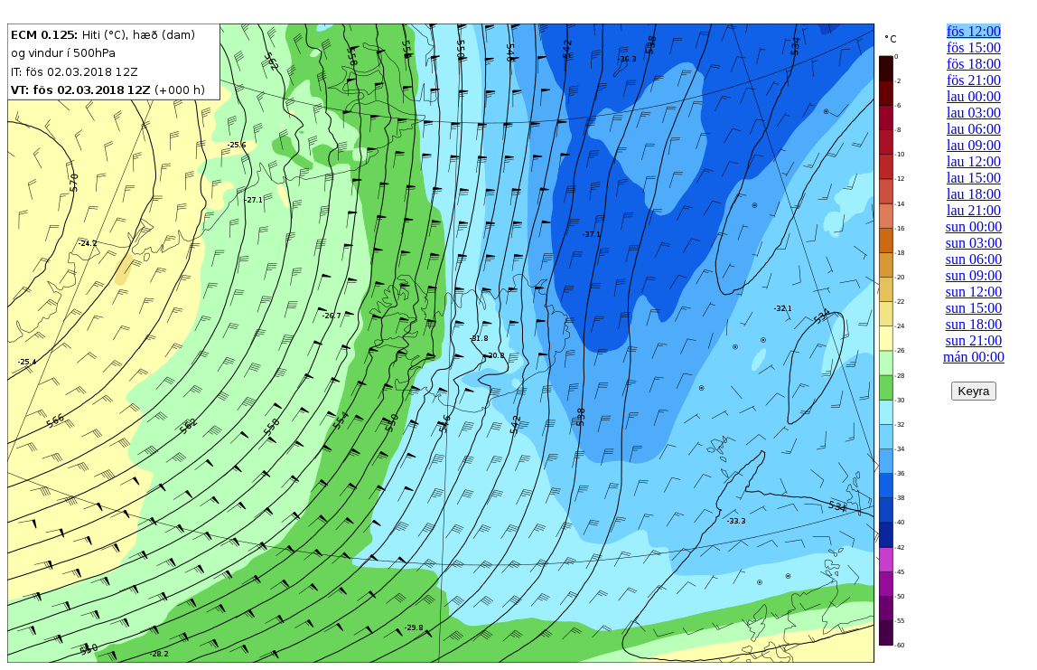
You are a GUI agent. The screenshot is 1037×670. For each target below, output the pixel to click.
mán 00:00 (973, 356)
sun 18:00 (974, 324)
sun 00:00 (974, 226)
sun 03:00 (974, 242)
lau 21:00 (974, 210)
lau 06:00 (974, 129)
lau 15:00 (974, 177)
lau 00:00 (974, 96)
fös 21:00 (974, 80)
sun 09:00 (974, 275)
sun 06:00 (974, 259)
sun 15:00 (974, 308)
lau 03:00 (974, 112)
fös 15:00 (974, 47)
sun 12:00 (974, 291)
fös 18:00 (974, 63)
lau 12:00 (974, 161)
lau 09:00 (974, 145)
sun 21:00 (974, 340)
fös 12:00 (974, 31)
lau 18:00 (974, 194)
